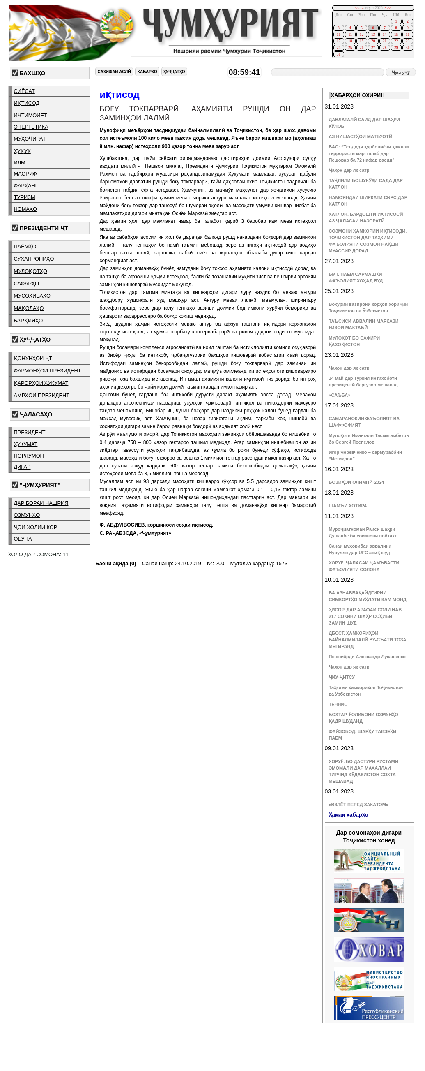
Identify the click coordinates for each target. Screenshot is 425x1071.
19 (361, 41)
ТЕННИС (338, 704)
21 (384, 41)
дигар (22, 467)
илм (19, 163)
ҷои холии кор (35, 527)
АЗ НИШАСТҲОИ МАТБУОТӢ (360, 136)
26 (361, 48)
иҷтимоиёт (30, 115)
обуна (23, 539)
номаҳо (25, 209)
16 (407, 34)
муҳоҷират (30, 139)
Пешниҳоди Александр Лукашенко (367, 656)
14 (384, 34)
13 (373, 34)
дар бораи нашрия (41, 503)
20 (373, 41)
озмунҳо (27, 515)
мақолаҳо (29, 308)
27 (373, 48)
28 (384, 48)
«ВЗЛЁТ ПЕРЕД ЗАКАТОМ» (358, 804)
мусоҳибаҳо (32, 296)
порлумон (29, 456)
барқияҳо (28, 320)
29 (396, 48)
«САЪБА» (340, 395)
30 (407, 48)
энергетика (31, 127)
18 (350, 41)
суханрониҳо (34, 259)
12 (361, 34)
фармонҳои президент (47, 371)
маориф (25, 174)
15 (396, 34)
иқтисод (27, 103)
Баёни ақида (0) (115, 563)
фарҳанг (26, 186)
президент (30, 432)
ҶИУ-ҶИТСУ (342, 677)
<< (357, 8)
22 (396, 41)
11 (350, 34)
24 (338, 48)
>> (389, 8)
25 (350, 48)
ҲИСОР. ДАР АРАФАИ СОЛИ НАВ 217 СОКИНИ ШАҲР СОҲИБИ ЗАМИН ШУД (365, 616)
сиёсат (24, 91)
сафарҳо (26, 283)
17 (338, 41)
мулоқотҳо (30, 271)
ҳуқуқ (22, 151)
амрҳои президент (42, 395)
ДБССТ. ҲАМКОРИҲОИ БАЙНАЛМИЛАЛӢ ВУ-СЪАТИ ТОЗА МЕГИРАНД (368, 640)
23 (407, 41)
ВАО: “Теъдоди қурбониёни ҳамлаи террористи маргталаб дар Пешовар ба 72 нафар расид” (369, 153)
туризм (24, 197)
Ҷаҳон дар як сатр (349, 170)
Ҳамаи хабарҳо (348, 815)
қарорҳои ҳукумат (41, 383)
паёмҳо (25, 246)
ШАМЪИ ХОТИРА (348, 505)
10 (338, 34)
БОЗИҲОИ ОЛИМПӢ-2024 (356, 482)
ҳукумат (26, 444)
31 (338, 54)
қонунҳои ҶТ (33, 358)
